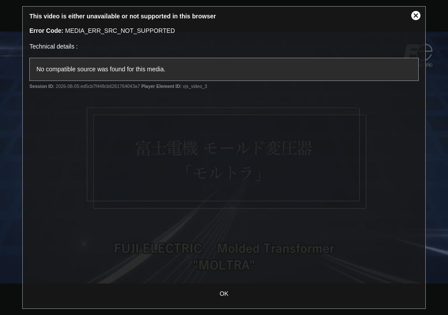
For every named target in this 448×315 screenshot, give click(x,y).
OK (224, 293)
